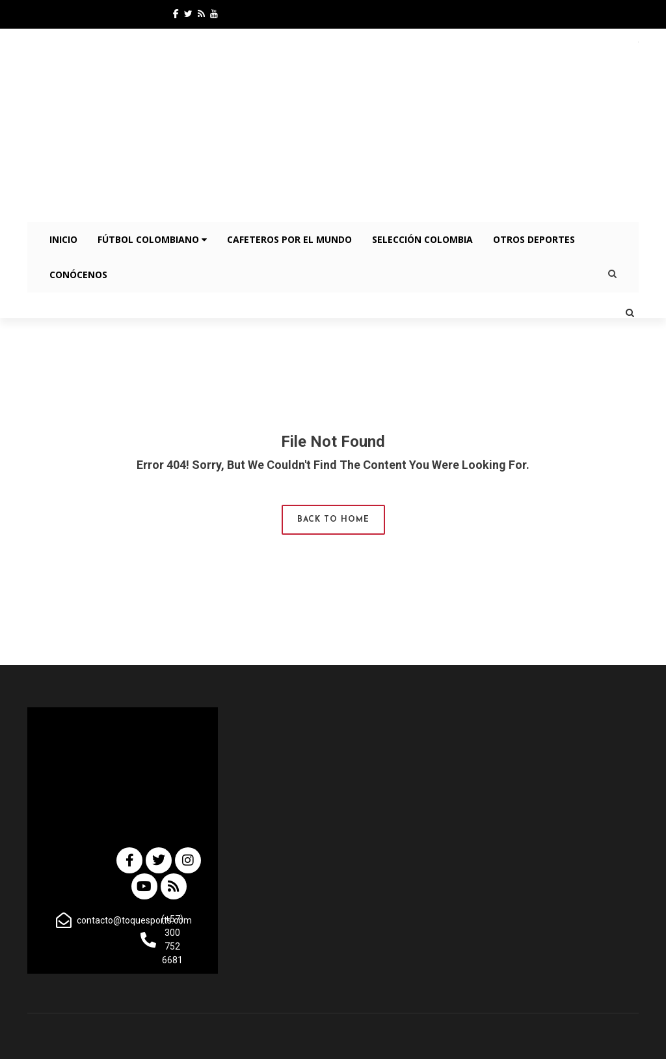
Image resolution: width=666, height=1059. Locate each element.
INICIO (63, 239)
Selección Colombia (422, 239)
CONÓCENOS (78, 274)
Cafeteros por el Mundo (289, 239)
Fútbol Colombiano (152, 239)
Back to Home (333, 520)
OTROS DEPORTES (534, 239)
